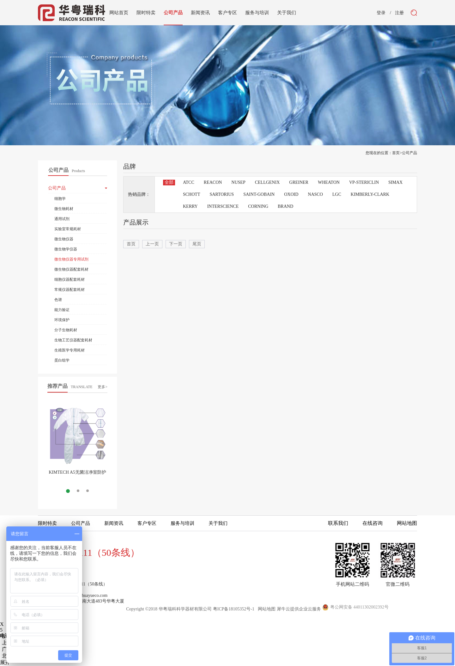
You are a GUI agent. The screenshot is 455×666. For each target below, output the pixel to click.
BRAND (285, 206)
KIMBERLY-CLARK (370, 194)
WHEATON (329, 182)
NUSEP (238, 182)
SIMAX (395, 182)
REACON (213, 182)
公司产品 (409, 153)
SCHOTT (191, 194)
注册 (399, 13)
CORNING (258, 206)
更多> (102, 387)
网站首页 (118, 12)
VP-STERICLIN (364, 182)
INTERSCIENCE (223, 206)
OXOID (291, 194)
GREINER (298, 182)
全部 (169, 182)
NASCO (315, 194)
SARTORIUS (221, 194)
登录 (381, 13)
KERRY (190, 206)
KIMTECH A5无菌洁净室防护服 (77, 475)
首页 (131, 244)
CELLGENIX (267, 182)
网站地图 (266, 609)
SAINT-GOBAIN (259, 194)
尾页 (196, 244)
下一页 (175, 244)
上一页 (152, 244)
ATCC (188, 182)
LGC (336, 194)
